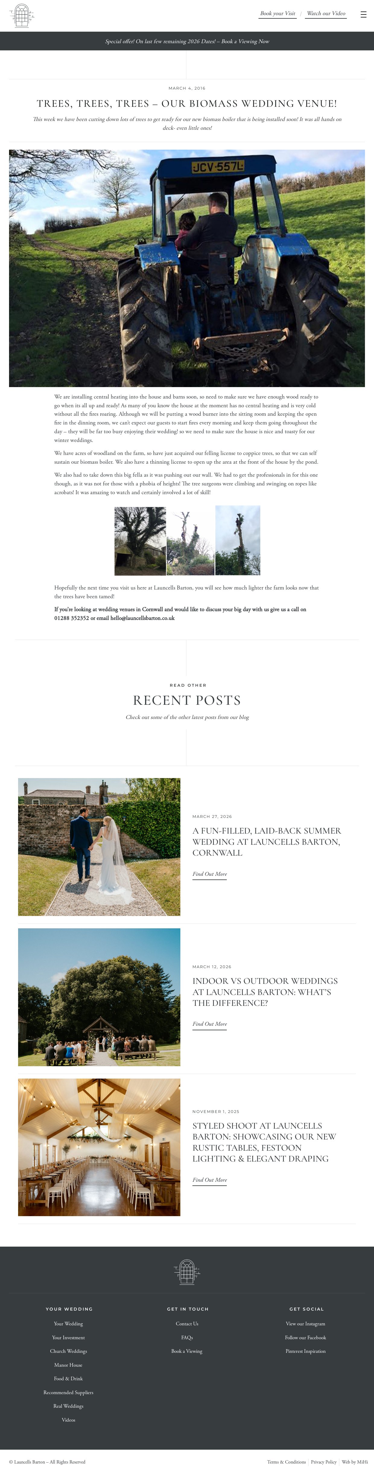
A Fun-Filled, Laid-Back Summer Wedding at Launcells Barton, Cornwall (266, 841)
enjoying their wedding (150, 432)
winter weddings (73, 440)
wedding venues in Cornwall (130, 610)
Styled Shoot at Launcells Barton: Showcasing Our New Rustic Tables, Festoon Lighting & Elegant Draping (264, 1142)
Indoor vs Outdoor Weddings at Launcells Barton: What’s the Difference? (265, 992)
